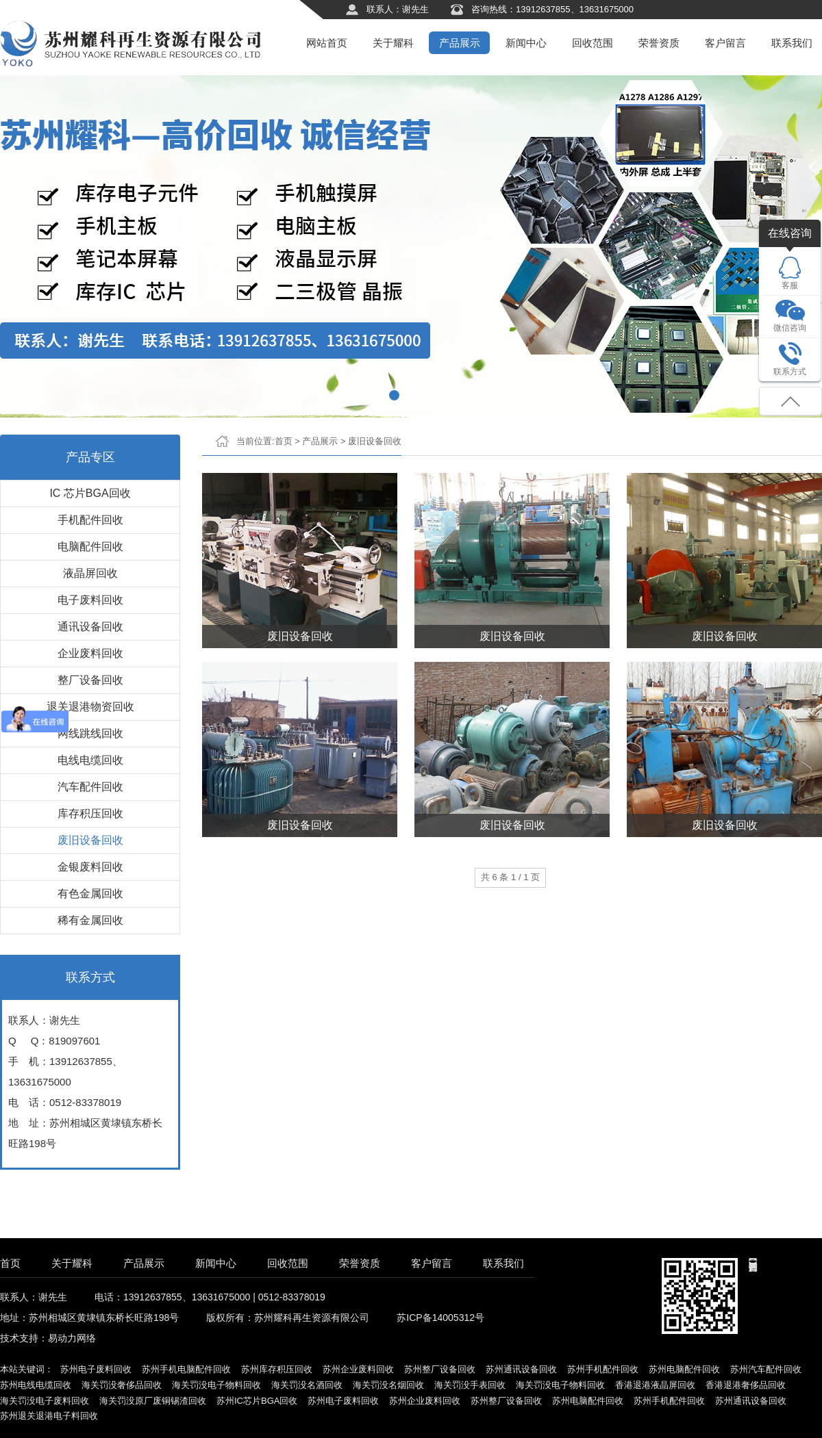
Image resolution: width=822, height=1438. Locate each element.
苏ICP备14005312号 (440, 1317)
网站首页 (326, 43)
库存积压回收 (90, 813)
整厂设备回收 (90, 680)
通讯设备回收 (90, 626)
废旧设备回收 (90, 840)
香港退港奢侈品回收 (746, 1385)
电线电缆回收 (90, 760)
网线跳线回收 (90, 733)
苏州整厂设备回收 (439, 1369)
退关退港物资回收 (90, 706)
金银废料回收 (90, 867)
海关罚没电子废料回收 (44, 1401)
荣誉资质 (659, 43)
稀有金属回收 (90, 920)
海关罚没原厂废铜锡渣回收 (152, 1401)
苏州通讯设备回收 (521, 1369)
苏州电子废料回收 (96, 1369)
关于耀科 (393, 43)
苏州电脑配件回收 (684, 1369)
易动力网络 (72, 1338)
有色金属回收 (90, 893)
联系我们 (791, 43)
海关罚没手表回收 (470, 1385)
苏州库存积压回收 (276, 1369)
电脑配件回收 (90, 546)
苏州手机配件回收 (602, 1369)
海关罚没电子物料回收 (216, 1385)
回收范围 (592, 43)
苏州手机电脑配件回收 (186, 1369)
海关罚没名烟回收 (388, 1385)
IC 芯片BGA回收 (89, 493)
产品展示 (459, 43)
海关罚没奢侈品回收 (122, 1385)
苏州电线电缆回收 (35, 1385)
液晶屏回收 (90, 573)
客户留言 (725, 43)
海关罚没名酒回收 (306, 1385)
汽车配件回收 (90, 787)
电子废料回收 (90, 600)
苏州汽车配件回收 (765, 1369)
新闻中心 (526, 43)
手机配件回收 (90, 520)
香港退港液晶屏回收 (655, 1385)
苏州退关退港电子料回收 (49, 1416)
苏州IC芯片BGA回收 (256, 1401)
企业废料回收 (90, 653)
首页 (283, 441)
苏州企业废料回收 (358, 1369)
